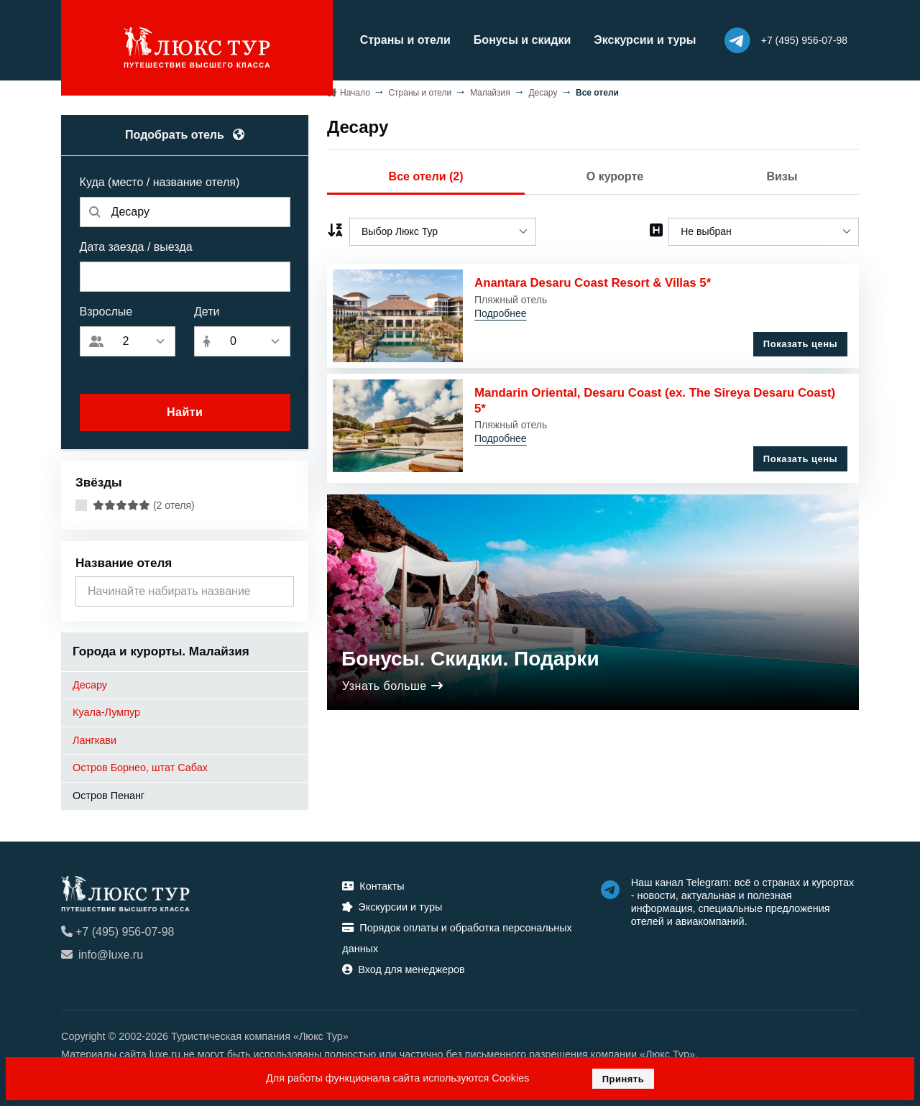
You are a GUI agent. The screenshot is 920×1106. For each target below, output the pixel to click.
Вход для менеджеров (403, 966)
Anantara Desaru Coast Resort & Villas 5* (594, 280)
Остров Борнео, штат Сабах (140, 764)
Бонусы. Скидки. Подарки (470, 650)
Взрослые (106, 309)
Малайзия (490, 89)
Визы (781, 173)
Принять (623, 1079)
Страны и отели (384, 38)
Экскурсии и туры (624, 38)
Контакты (373, 883)
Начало (355, 89)
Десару (90, 681)
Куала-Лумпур (106, 709)
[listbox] (442, 229)
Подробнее (500, 310)
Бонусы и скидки (500, 38)
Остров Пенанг (108, 792)
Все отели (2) (426, 173)
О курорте (614, 173)
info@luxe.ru (102, 952)
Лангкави (94, 737)
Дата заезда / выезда (136, 244)
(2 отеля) (144, 502)
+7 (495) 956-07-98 (117, 929)
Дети (206, 309)
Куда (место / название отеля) (160, 179)
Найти (185, 409)
